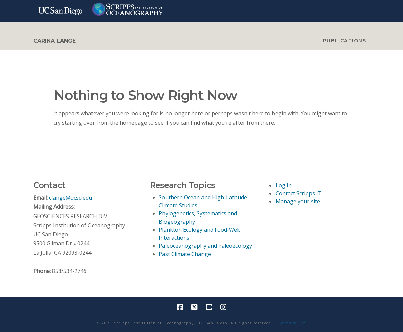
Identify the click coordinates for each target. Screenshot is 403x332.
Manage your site (298, 201)
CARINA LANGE (54, 41)
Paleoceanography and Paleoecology (205, 246)
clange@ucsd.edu (70, 197)
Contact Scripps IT (299, 193)
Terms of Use (292, 323)
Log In (284, 185)
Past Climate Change (185, 254)
